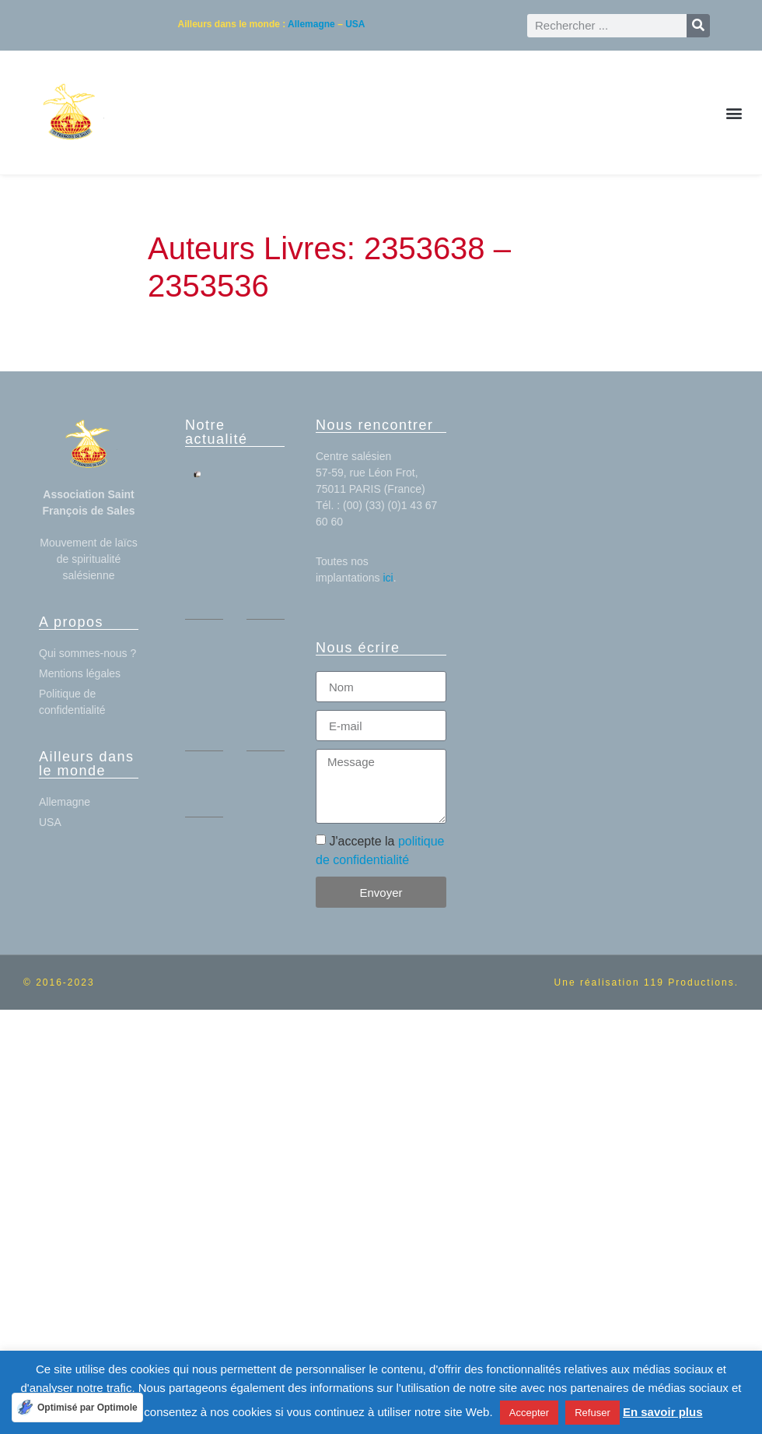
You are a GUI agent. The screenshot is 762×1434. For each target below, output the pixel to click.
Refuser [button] (592, 1412)
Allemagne (311, 24)
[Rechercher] (698, 25)
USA (355, 24)
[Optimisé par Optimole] (77, 1407)
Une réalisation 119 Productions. (646, 982)
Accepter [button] (529, 1412)
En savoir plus (663, 1411)
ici (388, 577)
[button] (733, 112)
